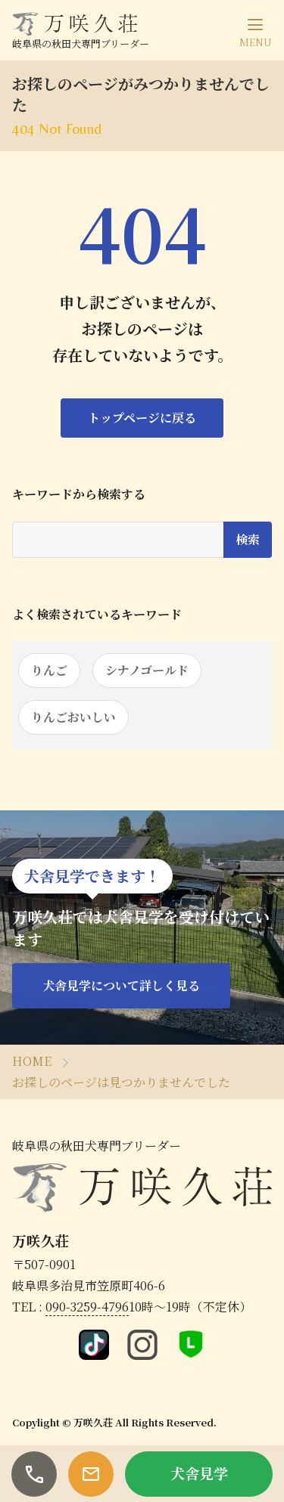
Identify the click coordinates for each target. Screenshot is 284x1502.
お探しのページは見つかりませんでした (121, 1082)
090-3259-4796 (87, 1306)
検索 (248, 539)
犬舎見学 (199, 1473)
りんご (49, 670)
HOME (31, 1061)
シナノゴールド (147, 670)
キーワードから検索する (78, 494)
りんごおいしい (73, 717)
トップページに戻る (142, 417)
